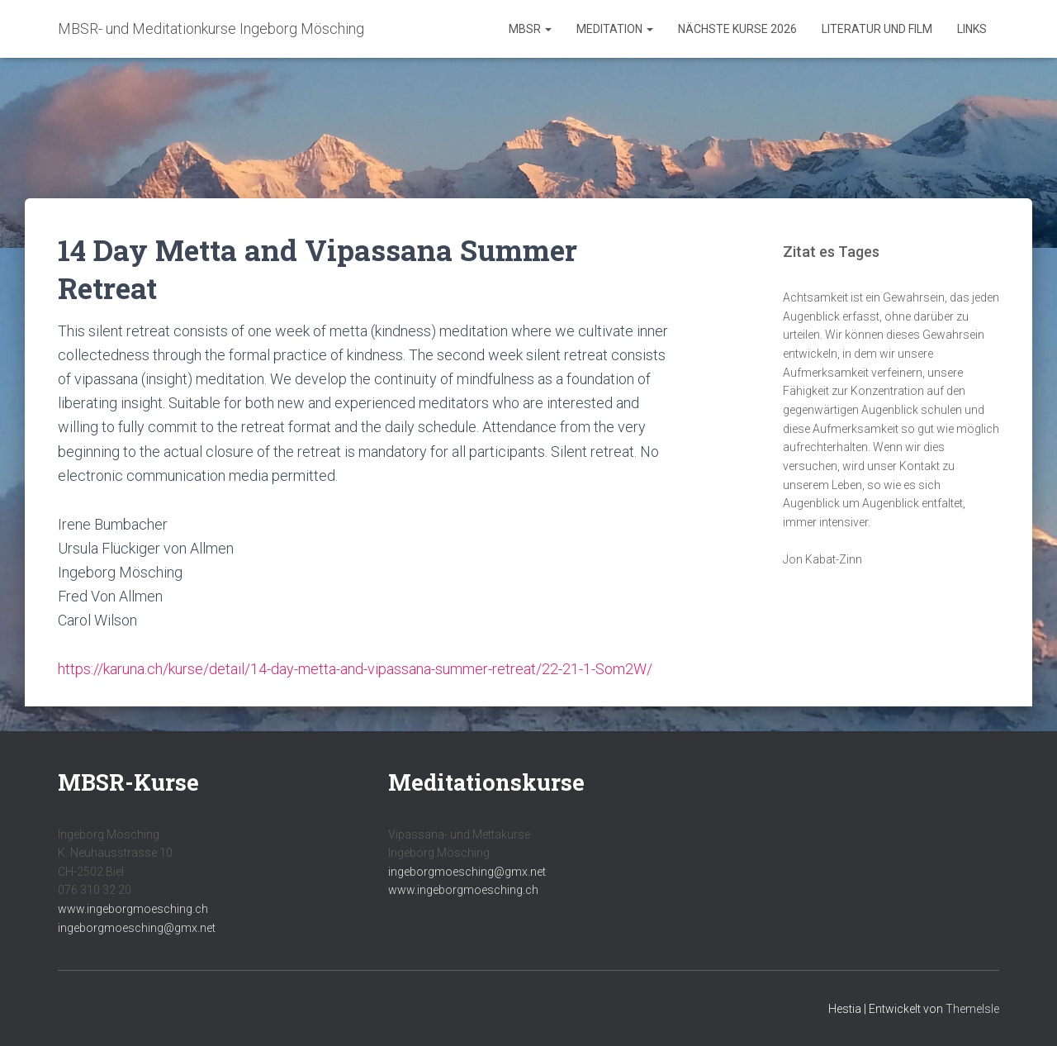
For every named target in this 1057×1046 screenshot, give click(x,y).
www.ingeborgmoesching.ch (133, 908)
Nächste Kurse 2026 (737, 29)
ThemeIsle (972, 1008)
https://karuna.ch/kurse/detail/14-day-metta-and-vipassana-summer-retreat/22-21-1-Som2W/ (355, 669)
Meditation (614, 29)
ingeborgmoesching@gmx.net (137, 927)
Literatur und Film (877, 29)
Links (972, 29)
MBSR (530, 29)
